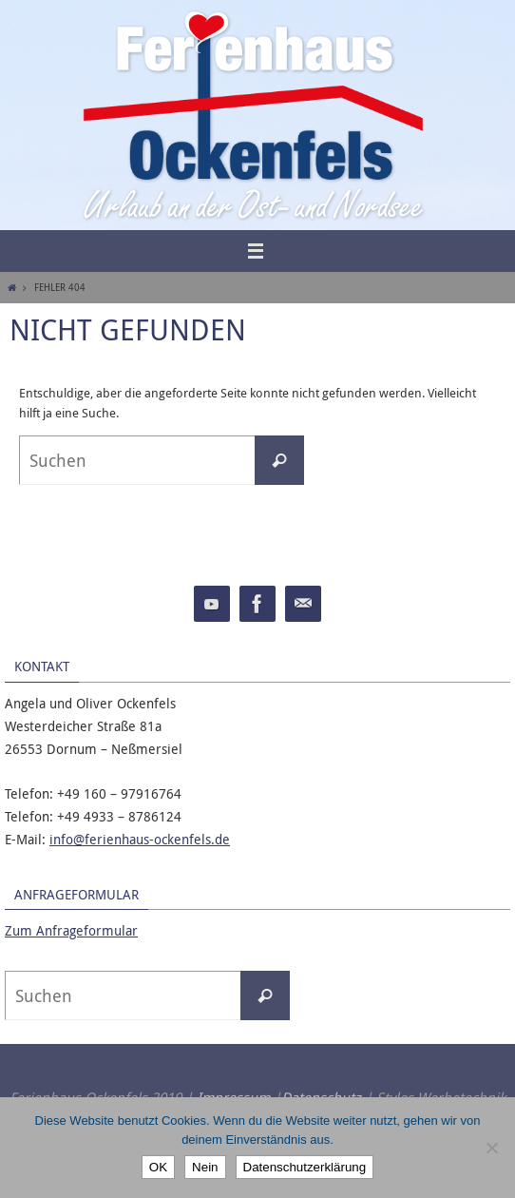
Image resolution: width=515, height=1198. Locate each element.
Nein (205, 1167)
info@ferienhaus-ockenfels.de (139, 839)
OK (158, 1167)
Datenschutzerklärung (305, 1167)
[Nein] (491, 1147)
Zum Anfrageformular (71, 930)
